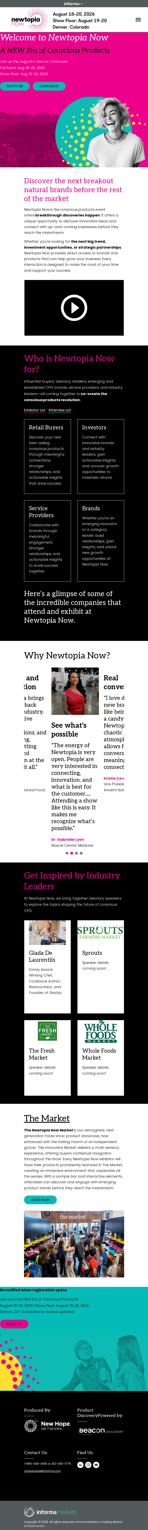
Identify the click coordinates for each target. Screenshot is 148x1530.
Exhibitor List (34, 410)
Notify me (14, 1324)
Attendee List (59, 410)
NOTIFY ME (15, 86)
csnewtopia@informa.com (42, 1471)
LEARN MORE (49, 86)
